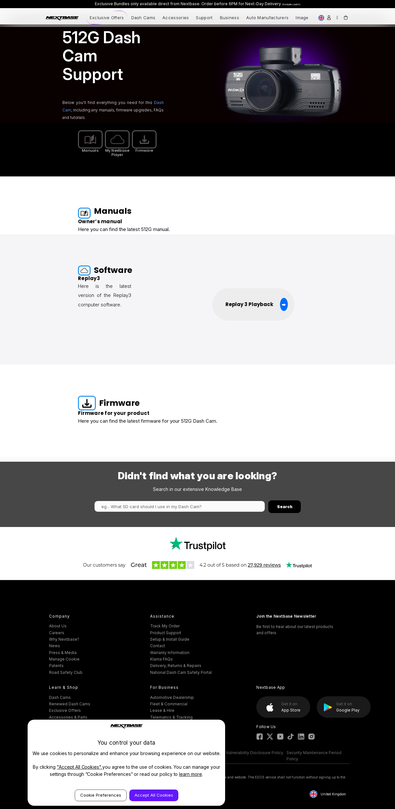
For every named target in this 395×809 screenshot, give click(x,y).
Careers (56, 632)
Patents (56, 665)
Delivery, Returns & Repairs (175, 665)
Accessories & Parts (68, 717)
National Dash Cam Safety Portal (181, 672)
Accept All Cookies (153, 795)
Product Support (165, 632)
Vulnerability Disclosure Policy (254, 752)
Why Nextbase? (64, 639)
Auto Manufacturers (267, 17)
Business (229, 17)
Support (204, 17)
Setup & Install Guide (169, 639)
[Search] (337, 17)
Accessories (175, 17)
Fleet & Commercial (168, 703)
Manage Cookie (64, 659)
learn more (190, 774)
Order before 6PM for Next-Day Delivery (250, 3)
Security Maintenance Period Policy (314, 755)
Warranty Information (169, 652)
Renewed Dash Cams (69, 703)
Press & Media (63, 652)
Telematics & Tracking (171, 717)
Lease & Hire (162, 710)
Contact (157, 645)
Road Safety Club (66, 672)
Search (284, 506)
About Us (58, 625)
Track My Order (165, 625)
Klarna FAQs (161, 659)
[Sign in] (329, 17)
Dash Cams (143, 17)
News (54, 645)
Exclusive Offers (107, 17)
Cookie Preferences (100, 795)
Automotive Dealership (172, 697)
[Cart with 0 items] (345, 17)
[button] (197, 544)
